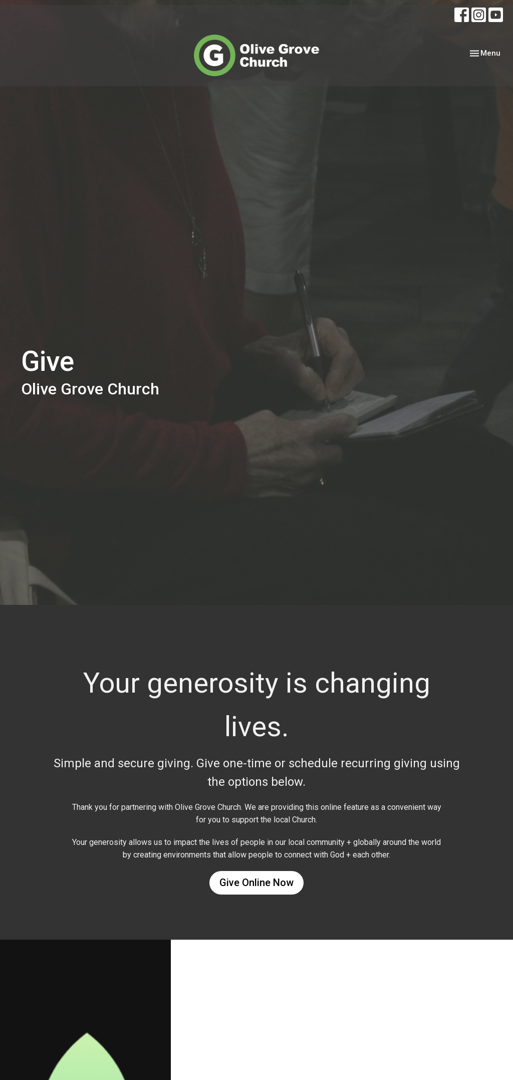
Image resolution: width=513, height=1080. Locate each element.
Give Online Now (256, 883)
